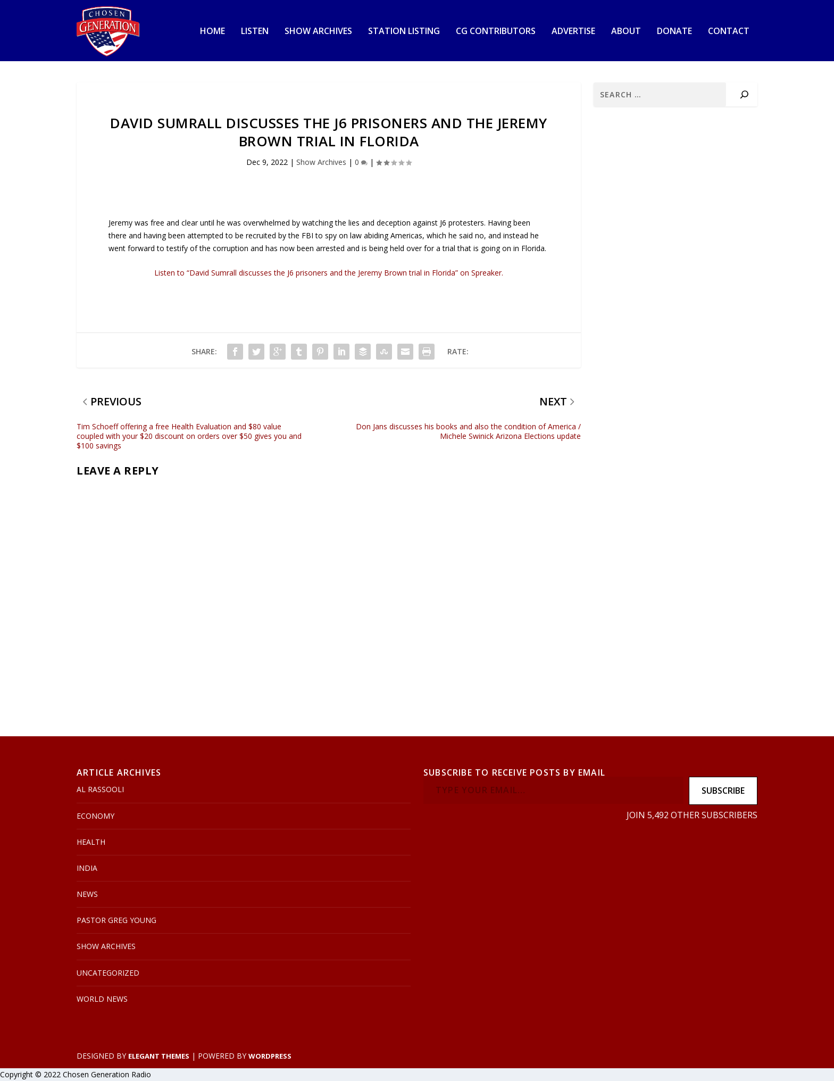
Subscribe (723, 790)
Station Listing (404, 32)
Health (91, 842)
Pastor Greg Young (116, 920)
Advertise (573, 32)
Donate (674, 32)
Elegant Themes (158, 1056)
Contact (728, 32)
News (87, 894)
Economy (95, 816)
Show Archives (318, 32)
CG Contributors (496, 32)
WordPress (269, 1056)
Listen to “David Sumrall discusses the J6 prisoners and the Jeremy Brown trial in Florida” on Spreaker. (328, 273)
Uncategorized (108, 973)
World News (102, 999)
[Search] (744, 94)
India (87, 868)
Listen (255, 32)
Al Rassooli (100, 789)
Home (212, 32)
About (626, 32)
